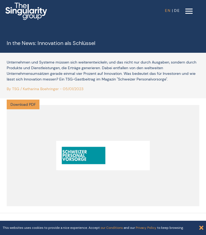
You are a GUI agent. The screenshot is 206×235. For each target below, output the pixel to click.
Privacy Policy (146, 228)
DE (177, 10)
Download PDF (23, 104)
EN (168, 10)
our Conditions (112, 228)
